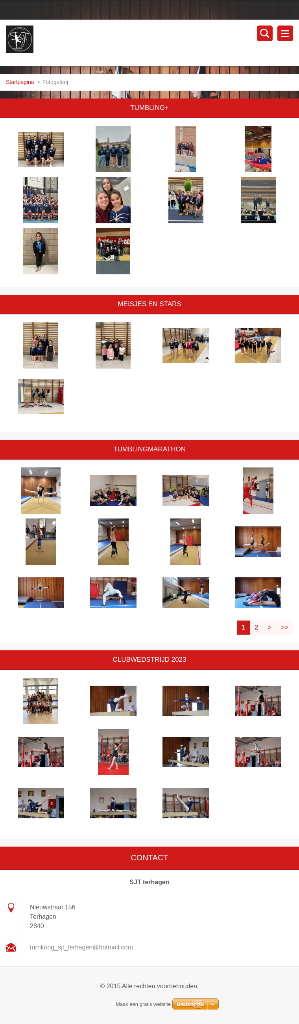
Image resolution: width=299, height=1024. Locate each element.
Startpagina (20, 82)
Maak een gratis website (143, 1004)
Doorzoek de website (265, 33)
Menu (285, 33)
